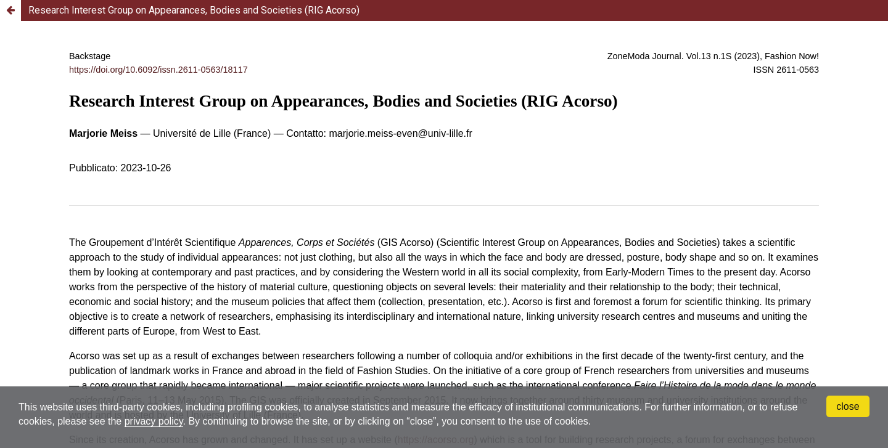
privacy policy (154, 421)
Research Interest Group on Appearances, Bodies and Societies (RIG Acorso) (194, 10)
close (847, 406)
